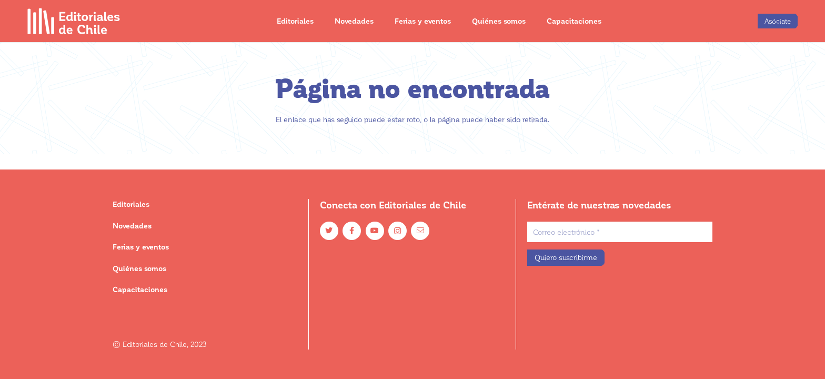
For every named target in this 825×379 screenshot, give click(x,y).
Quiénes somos (139, 268)
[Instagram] (397, 231)
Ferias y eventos (141, 246)
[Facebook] (352, 231)
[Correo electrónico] (619, 232)
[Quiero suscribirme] (566, 258)
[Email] (420, 231)
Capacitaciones (140, 289)
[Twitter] (329, 231)
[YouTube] (375, 231)
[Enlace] (73, 21)
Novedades (132, 225)
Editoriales (131, 204)
